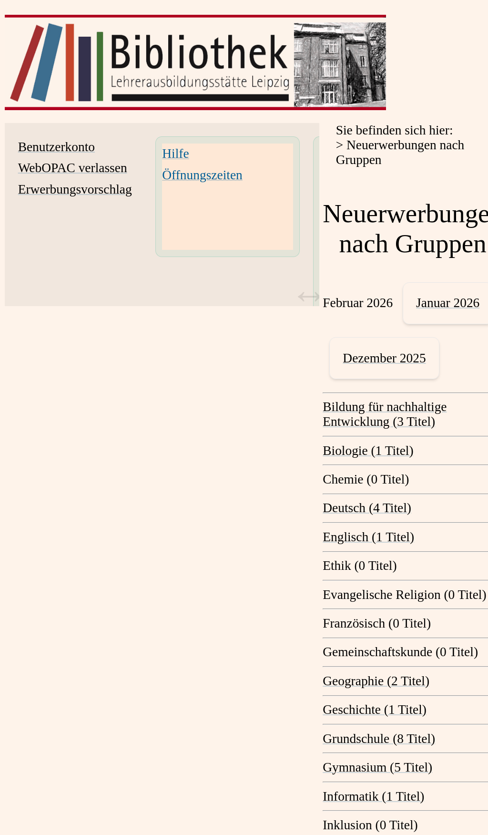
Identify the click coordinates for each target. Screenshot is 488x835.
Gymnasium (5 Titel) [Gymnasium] (377, 767)
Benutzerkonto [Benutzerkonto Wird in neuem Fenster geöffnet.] (56, 147)
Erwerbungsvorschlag (75, 189)
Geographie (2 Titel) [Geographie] (376, 681)
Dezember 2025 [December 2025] (384, 358)
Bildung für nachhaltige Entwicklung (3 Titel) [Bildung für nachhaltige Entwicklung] (385, 414)
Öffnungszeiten (202, 175)
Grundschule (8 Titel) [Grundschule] (379, 739)
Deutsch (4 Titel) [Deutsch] (367, 508)
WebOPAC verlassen (72, 168)
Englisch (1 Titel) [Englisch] (368, 537)
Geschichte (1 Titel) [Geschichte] (375, 709)
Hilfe (175, 153)
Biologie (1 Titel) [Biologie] (368, 450)
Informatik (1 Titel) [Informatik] (373, 796)
